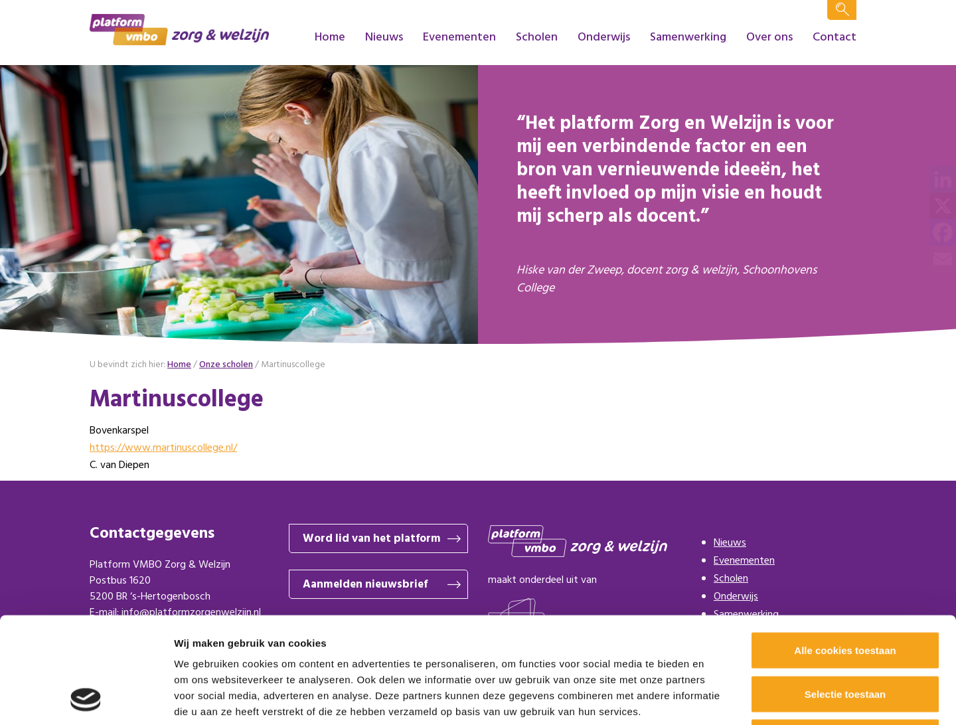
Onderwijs (604, 37)
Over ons (769, 37)
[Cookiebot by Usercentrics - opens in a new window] (86, 699)
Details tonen (717, 698)
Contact (834, 37)
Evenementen (459, 37)
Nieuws (384, 37)
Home (330, 37)
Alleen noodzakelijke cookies (845, 637)
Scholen (537, 37)
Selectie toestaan (845, 594)
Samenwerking (688, 37)
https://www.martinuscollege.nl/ (163, 448)
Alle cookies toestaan (845, 550)
